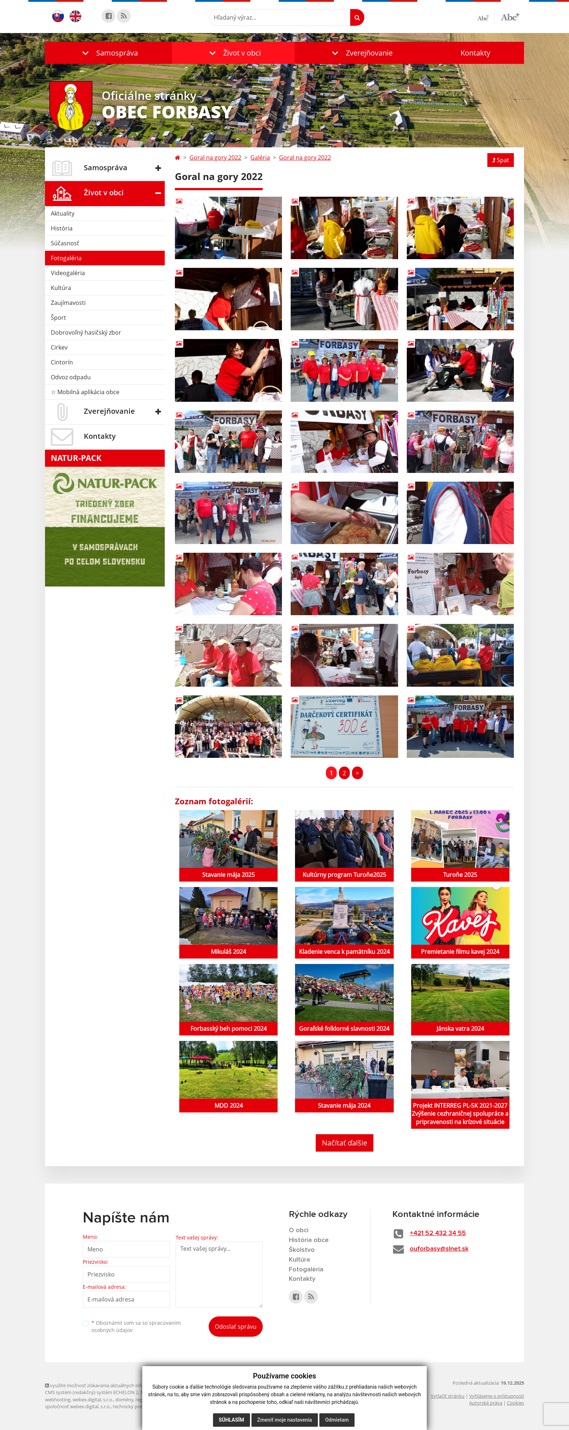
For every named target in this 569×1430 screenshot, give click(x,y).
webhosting (57, 1399)
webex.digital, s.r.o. (93, 1399)
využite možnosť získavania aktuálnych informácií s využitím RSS (117, 1385)
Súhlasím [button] (231, 1420)
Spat (500, 160)
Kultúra (61, 288)
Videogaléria (68, 273)
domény (124, 1399)
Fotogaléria (66, 258)
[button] (108, 53)
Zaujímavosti (68, 303)
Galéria (260, 158)
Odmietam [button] (337, 1420)
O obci (298, 1230)
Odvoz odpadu (71, 377)
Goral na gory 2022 (215, 158)
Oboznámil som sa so (136, 1326)
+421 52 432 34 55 (438, 1233)
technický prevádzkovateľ (140, 1406)
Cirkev (59, 347)
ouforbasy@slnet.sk (439, 1249)
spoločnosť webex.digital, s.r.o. (78, 1406)
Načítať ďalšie (344, 1143)
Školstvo (302, 1250)
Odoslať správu (236, 1327)
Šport (58, 318)
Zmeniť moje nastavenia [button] (284, 1420)
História (62, 228)
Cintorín (62, 362)
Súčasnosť (65, 243)
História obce (309, 1240)
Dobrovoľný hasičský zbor (86, 332)
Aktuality (62, 213)
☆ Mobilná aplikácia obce (85, 392)
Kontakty (475, 53)
